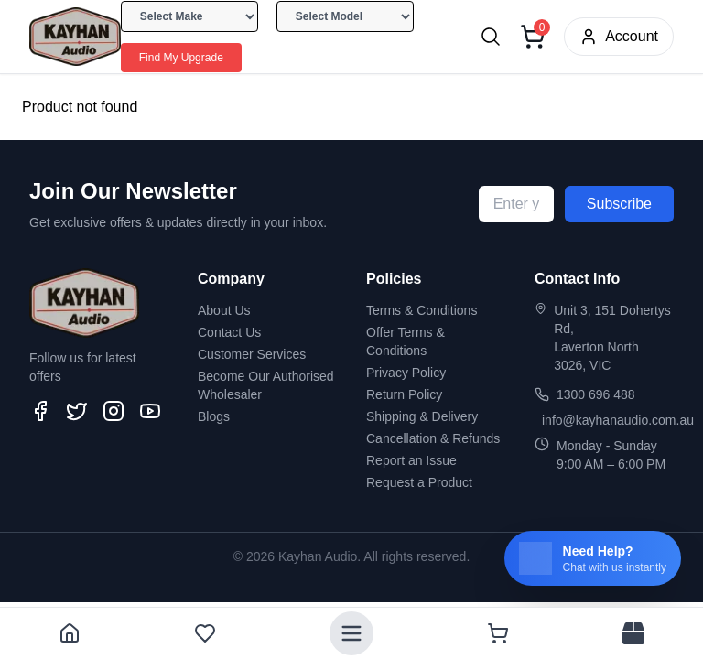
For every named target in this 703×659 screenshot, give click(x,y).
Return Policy (404, 394)
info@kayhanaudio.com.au (618, 420)
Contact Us (229, 332)
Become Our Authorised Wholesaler (266, 385)
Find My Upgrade (181, 57)
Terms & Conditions (421, 310)
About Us (224, 310)
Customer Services (252, 354)
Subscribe (619, 203)
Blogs (214, 416)
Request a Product (419, 482)
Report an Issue (411, 460)
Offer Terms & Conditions (405, 341)
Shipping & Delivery (422, 416)
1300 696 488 (596, 394)
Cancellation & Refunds (433, 438)
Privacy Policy (406, 372)
